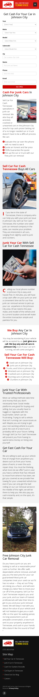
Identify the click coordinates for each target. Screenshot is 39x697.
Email (5, 78)
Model (5, 38)
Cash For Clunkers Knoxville (14, 667)
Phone (5, 70)
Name (5, 62)
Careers (7, 678)
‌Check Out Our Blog (11, 675)
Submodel (6, 46)
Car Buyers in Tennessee (13, 671)
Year (4, 21)
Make (5, 29)
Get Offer (19, 87)
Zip (4, 54)
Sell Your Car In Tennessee (14, 659)
